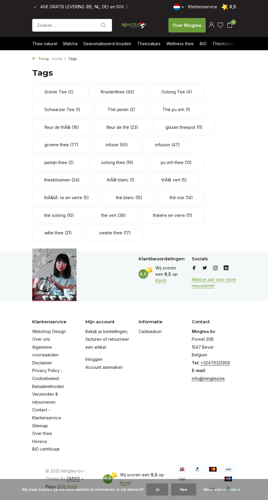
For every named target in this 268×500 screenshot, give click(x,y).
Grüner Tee (59, 91)
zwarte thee (115, 232)
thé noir (181, 197)
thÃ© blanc (120, 179)
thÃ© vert (174, 179)
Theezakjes (148, 43)
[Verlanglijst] (220, 25)
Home (59, 58)
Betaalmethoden (48, 386)
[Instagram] (215, 268)
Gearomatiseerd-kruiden (107, 43)
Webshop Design (49, 331)
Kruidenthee (117, 91)
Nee (183, 489)
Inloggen (94, 359)
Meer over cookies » (222, 489)
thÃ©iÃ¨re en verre (66, 197)
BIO (203, 43)
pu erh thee (176, 162)
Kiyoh (160, 280)
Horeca (39, 441)
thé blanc (129, 197)
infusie (117, 144)
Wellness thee (180, 43)
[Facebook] (194, 268)
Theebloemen (226, 43)
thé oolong (59, 215)
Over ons (41, 339)
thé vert (113, 215)
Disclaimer (42, 362)
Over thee (42, 433)
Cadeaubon (150, 331)
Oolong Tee (176, 91)
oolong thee (117, 162)
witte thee (58, 232)
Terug (40, 58)
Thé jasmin (121, 109)
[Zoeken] (72, 25)
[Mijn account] (211, 25)
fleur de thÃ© (61, 127)
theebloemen (62, 179)
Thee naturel (44, 43)
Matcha (70, 43)
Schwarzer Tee (62, 109)
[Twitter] (204, 268)
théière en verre (172, 215)
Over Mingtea (187, 25)
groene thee (61, 144)
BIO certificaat (45, 449)
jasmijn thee (59, 162)
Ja (157, 489)
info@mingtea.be (208, 378)
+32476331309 (215, 362)
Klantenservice (202, 6)
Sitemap (40, 425)
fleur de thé (122, 127)
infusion (167, 144)
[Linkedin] (226, 268)
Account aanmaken (104, 367)
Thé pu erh (176, 109)
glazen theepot (184, 127)
